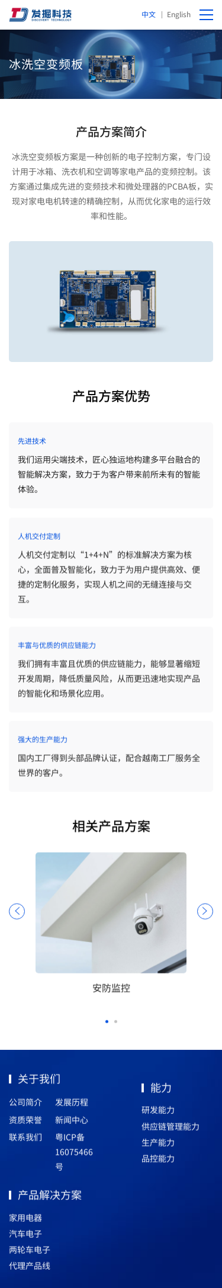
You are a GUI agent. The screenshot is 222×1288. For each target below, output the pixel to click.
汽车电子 (25, 1237)
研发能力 (158, 1114)
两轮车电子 (29, 1253)
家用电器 (25, 1221)
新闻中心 (71, 1123)
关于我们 (39, 1082)
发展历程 (71, 1106)
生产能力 (158, 1146)
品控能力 (158, 1162)
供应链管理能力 (170, 1130)
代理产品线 (29, 1269)
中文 (148, 14)
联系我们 (25, 1140)
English (179, 14)
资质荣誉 (25, 1123)
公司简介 (25, 1106)
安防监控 (111, 991)
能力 (161, 1090)
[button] (106, 1025)
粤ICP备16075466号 (74, 1155)
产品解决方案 (50, 1198)
